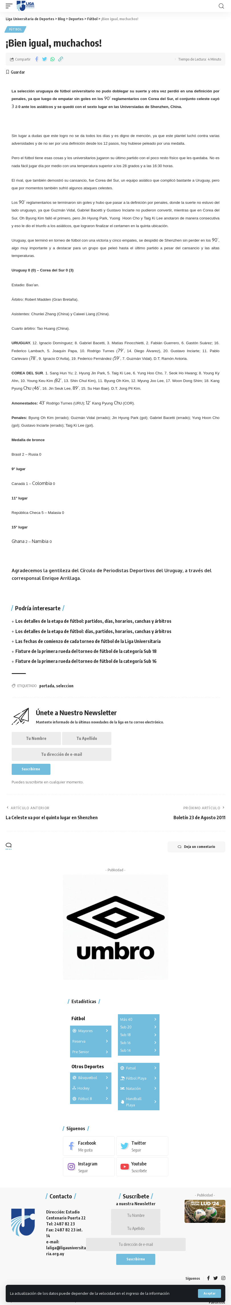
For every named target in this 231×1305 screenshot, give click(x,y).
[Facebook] (89, 1148)
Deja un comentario (195, 849)
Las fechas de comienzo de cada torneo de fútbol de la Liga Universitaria (88, 641)
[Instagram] (89, 1169)
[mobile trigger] (10, 6)
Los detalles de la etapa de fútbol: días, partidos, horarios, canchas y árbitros (93, 631)
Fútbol (15, 29)
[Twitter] (142, 1148)
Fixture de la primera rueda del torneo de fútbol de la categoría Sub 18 (86, 651)
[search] (221, 6)
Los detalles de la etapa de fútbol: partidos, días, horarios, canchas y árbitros (93, 622)
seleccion (64, 686)
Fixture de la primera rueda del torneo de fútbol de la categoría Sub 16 (86, 661)
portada (46, 686)
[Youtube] (142, 1169)
